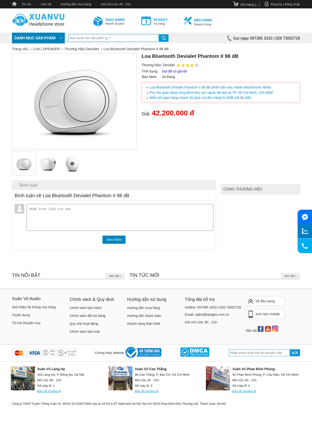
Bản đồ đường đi (49, 393)
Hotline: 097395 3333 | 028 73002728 (213, 309)
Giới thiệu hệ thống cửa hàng (34, 309)
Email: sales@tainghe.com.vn (207, 316)
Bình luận (28, 185)
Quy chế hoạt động (84, 325)
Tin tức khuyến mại (26, 325)
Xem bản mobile (263, 316)
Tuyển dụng (21, 317)
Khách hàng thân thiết (143, 325)
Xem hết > (115, 277)
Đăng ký (276, 4)
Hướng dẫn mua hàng (76, 4)
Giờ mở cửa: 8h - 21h (116, 4)
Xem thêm (114, 242)
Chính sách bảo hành (86, 310)
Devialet (169, 65)
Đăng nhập (292, 4)
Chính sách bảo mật (85, 333)
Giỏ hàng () (250, 4)
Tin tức (26, 4)
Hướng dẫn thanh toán (144, 318)
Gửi (295, 355)
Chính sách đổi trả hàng (87, 318)
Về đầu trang (261, 303)
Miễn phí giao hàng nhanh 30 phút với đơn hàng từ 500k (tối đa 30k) (200, 98)
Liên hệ (46, 4)
